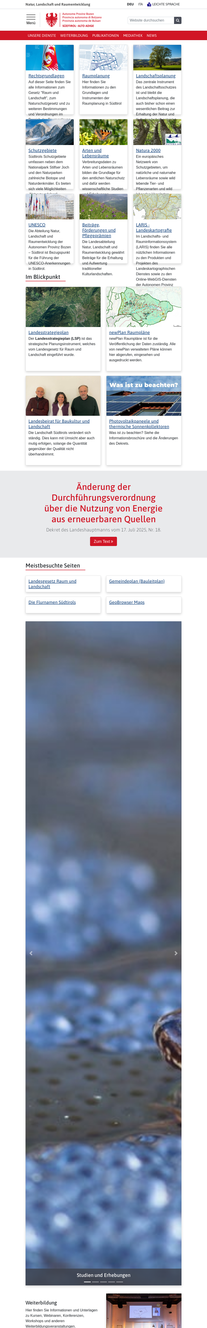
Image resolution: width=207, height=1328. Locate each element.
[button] (103, 1275)
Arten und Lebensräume (95, 153)
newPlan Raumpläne (129, 332)
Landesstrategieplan (48, 332)
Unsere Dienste (42, 35)
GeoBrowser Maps (126, 602)
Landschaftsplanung (156, 75)
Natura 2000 (148, 150)
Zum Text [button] (103, 541)
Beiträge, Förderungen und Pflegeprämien (99, 230)
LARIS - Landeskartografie (154, 227)
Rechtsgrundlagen (46, 75)
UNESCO (36, 224)
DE (130, 4)
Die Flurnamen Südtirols (52, 602)
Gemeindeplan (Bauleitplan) (137, 581)
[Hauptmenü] (31, 20)
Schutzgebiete (42, 150)
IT (140, 4)
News (152, 35)
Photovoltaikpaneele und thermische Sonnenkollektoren (139, 423)
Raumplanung (96, 75)
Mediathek (132, 35)
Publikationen (105, 35)
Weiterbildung (74, 35)
